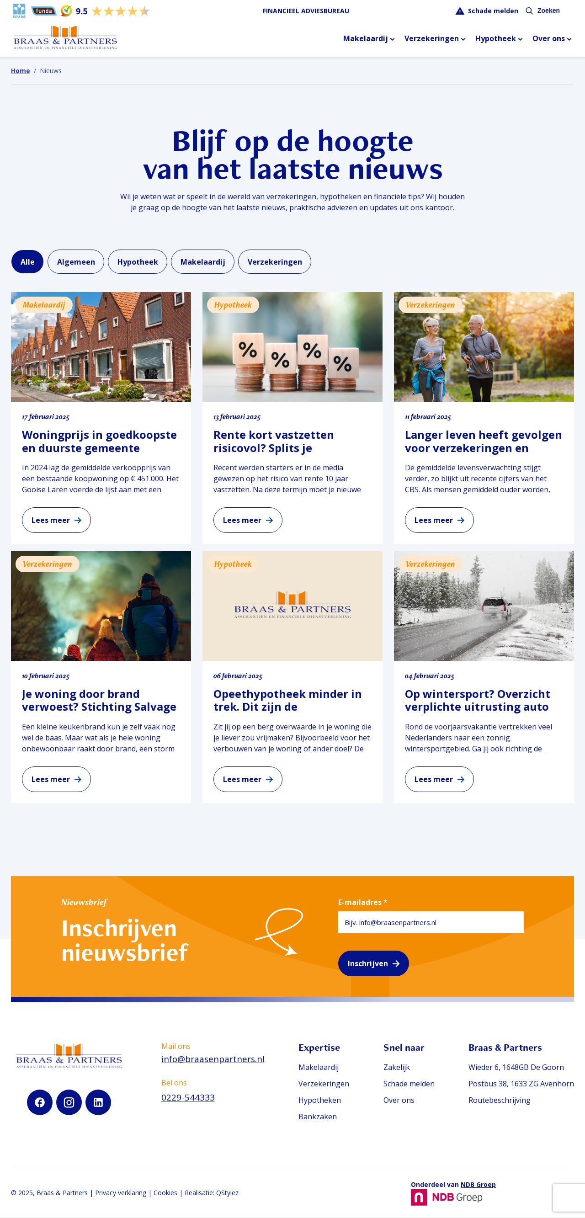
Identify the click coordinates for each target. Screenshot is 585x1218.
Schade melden (493, 10)
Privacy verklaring (120, 1193)
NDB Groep (478, 1185)
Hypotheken (317, 1101)
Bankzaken (315, 1117)
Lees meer (51, 521)
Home (20, 70)
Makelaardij (365, 39)
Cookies (165, 1193)
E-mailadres (363, 903)
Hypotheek (495, 39)
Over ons (548, 39)
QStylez (227, 1193)
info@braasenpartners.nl (211, 1059)
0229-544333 (186, 1098)
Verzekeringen (431, 39)
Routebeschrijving (499, 1101)
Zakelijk (395, 1068)
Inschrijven (368, 964)
